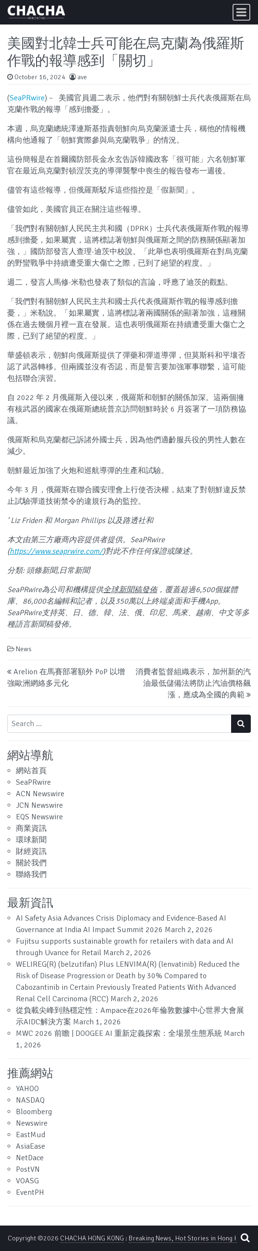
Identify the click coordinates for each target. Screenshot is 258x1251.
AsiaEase (30, 1146)
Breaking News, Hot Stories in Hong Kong (189, 1238)
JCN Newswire (39, 805)
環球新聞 (31, 840)
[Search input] (119, 724)
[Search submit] (241, 724)
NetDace (30, 1158)
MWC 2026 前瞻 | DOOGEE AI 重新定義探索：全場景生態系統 (119, 1033)
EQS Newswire (39, 817)
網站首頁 (31, 771)
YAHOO (27, 1088)
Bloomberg (34, 1112)
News (24, 649)
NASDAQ (30, 1100)
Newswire (32, 1123)
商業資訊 (31, 828)
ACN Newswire (40, 794)
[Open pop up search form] (245, 1237)
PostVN (28, 1169)
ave (82, 77)
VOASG (27, 1181)
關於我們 (31, 863)
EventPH (30, 1192)
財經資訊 (31, 851)
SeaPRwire (27, 98)
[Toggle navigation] (241, 12)
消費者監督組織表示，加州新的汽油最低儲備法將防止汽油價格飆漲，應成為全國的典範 (193, 683)
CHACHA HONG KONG (92, 1238)
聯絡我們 (31, 874)
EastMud (30, 1135)
